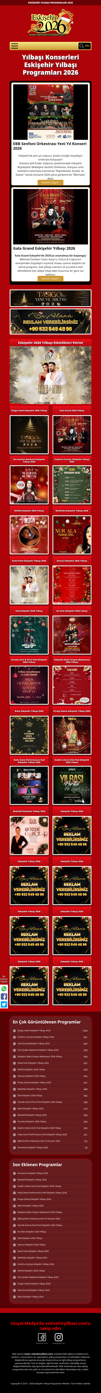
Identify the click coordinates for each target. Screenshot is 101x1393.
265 (85, 1128)
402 (85, 1095)
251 (85, 1134)
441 (85, 1082)
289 (85, 1115)
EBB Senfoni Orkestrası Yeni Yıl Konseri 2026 (50, 146)
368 (85, 1102)
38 (86, 1147)
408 (85, 1089)
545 (85, 1056)
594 (85, 1050)
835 (85, 1043)
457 (85, 1063)
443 (85, 1076)
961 (85, 1037)
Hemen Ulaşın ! (51, 182)
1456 (84, 1030)
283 (85, 1121)
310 (85, 1108)
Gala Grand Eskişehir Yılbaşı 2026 (44, 248)
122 (85, 1141)
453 (85, 1069)
